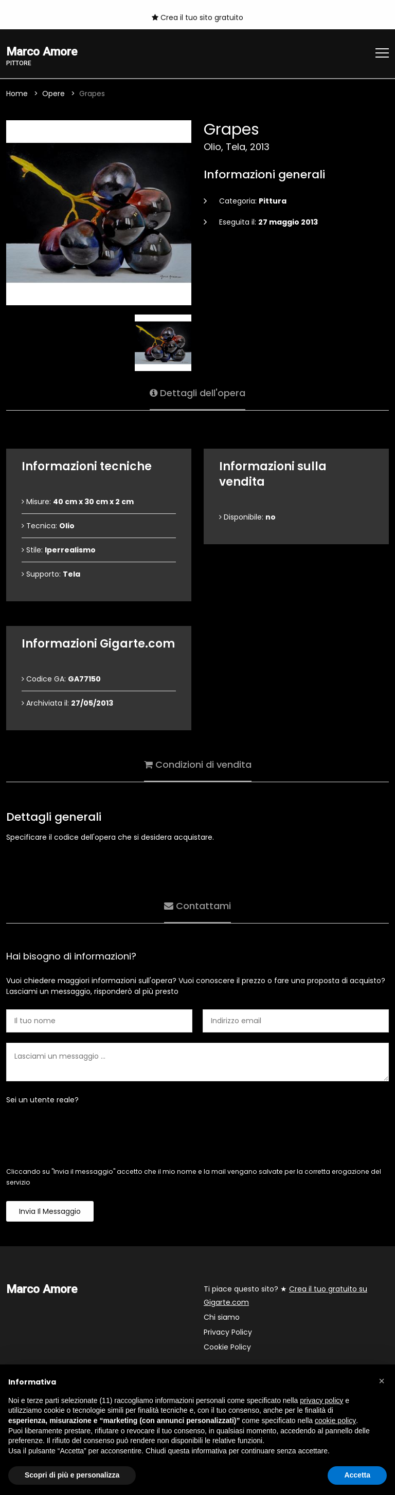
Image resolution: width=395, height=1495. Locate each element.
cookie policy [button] (335, 1420)
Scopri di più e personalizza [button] (72, 1475)
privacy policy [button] (321, 1400)
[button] (381, 1381)
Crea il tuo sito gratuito (197, 17)
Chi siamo (222, 1317)
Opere (53, 93)
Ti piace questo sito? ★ (285, 1295)
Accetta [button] (357, 1475)
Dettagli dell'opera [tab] (197, 392)
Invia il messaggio (50, 1211)
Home (17, 93)
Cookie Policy (227, 1347)
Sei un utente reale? (42, 1100)
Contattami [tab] (197, 905)
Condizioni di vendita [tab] (198, 764)
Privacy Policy (228, 1332)
